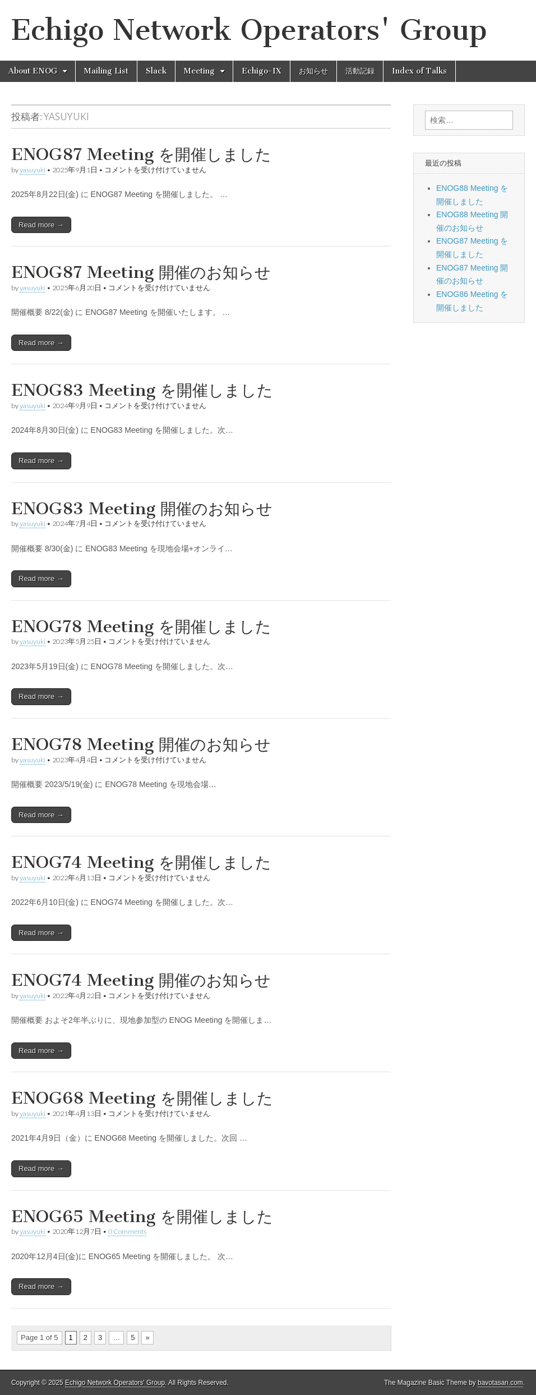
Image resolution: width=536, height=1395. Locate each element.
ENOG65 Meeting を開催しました (142, 1216)
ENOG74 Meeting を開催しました (141, 862)
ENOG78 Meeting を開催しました (141, 626)
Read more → (41, 225)
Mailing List (106, 71)
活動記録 (360, 71)
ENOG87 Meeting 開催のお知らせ (141, 272)
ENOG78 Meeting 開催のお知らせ (141, 744)
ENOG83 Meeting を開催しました (142, 390)
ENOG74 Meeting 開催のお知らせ (141, 980)
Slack (156, 71)
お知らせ (313, 71)
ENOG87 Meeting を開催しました (141, 154)
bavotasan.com (500, 1383)
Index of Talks (419, 71)
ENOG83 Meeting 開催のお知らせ (141, 508)
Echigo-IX (261, 71)
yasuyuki (32, 170)
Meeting (199, 71)
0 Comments (127, 1231)
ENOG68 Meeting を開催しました (142, 1098)
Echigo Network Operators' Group (249, 30)
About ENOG (32, 71)
